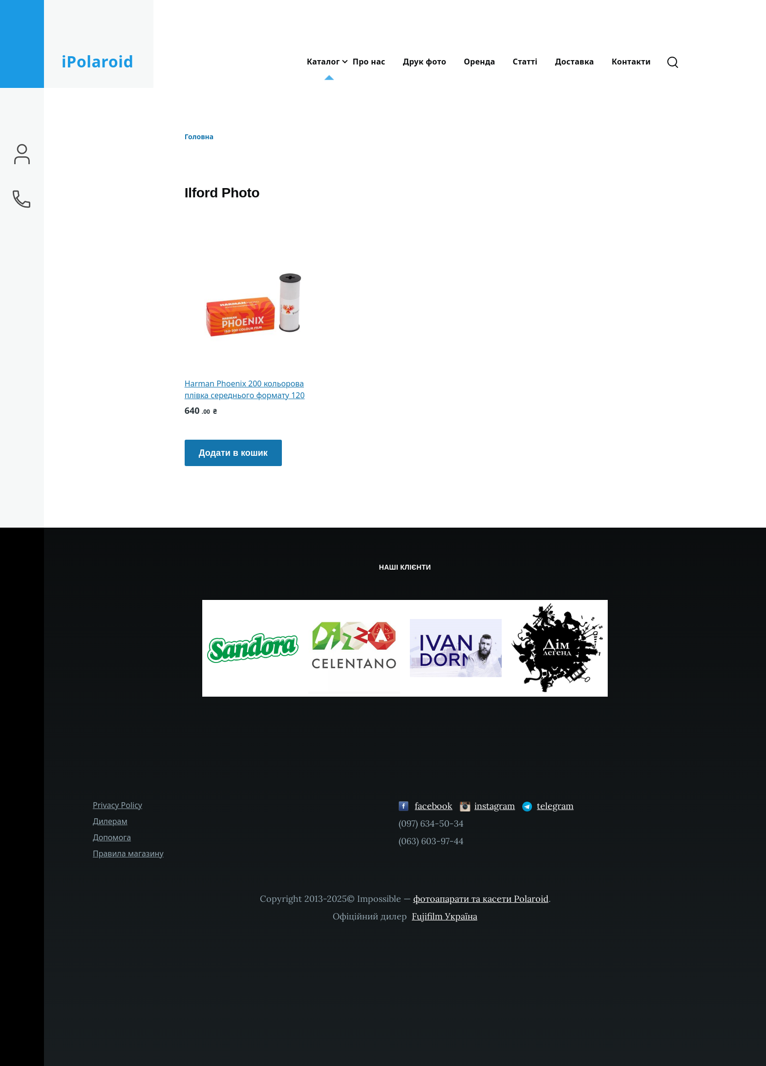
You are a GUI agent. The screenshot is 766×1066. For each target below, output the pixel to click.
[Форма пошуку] (673, 61)
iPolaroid (97, 61)
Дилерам (110, 821)
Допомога (112, 837)
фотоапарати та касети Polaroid (481, 898)
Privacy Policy (117, 805)
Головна (199, 136)
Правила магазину (128, 853)
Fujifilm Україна (444, 916)
